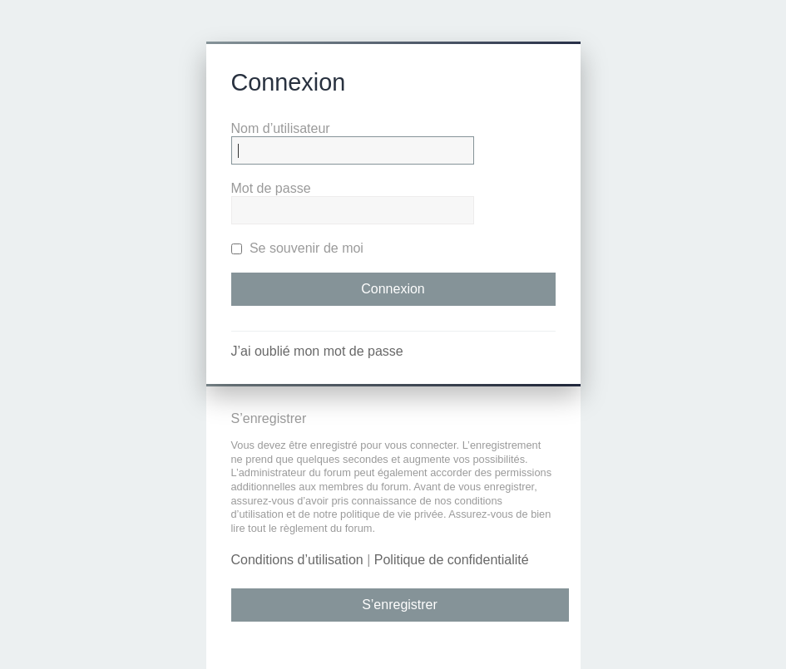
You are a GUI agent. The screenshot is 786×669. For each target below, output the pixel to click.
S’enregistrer (399, 605)
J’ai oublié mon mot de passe (317, 351)
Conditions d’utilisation (297, 560)
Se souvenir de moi (297, 248)
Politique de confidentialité (451, 560)
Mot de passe (271, 188)
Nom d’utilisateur (280, 128)
